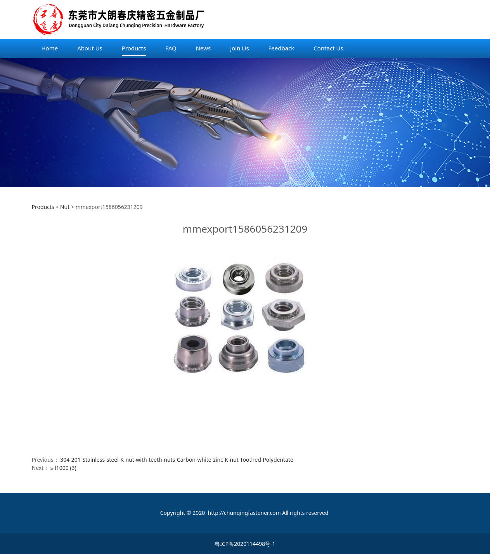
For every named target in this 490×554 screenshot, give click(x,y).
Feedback (281, 48)
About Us (89, 48)
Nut (64, 207)
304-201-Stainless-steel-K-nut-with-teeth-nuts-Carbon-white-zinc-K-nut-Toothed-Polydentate (176, 459)
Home (50, 48)
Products (134, 48)
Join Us (239, 48)
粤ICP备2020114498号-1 (245, 543)
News (203, 48)
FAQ (171, 48)
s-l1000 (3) (63, 467)
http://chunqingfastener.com (244, 512)
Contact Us (328, 48)
